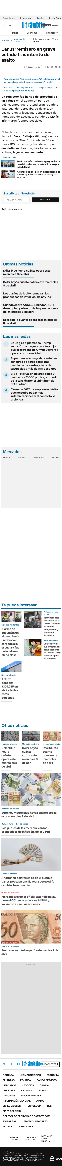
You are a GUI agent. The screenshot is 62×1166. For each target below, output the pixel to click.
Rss (49, 1105)
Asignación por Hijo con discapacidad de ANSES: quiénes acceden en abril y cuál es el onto (38, 174)
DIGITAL (15, 1138)
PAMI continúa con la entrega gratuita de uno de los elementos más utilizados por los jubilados (38, 164)
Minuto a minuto (11, 892)
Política (25, 1080)
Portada (8, 1075)
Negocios (28, 1085)
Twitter (4, 1064)
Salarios (40, 18)
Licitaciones (25, 1126)
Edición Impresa (31, 1095)
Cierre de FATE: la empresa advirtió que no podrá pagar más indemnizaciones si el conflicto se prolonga (34, 394)
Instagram (18, 1064)
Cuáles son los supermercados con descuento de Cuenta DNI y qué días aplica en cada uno (52, 651)
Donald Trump (55, 18)
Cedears (55, 457)
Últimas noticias (30, 1075)
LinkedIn (26, 1064)
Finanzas (50, 32)
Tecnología (33, 1105)
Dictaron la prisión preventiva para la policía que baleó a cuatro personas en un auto (31, 89)
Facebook (11, 1064)
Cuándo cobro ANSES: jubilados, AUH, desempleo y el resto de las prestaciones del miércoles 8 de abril (32, 80)
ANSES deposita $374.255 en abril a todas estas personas (9, 688)
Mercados (9, 1085)
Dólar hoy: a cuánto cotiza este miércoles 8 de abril (30, 283)
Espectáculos (12, 1105)
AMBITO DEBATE (46, 1138)
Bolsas (21, 457)
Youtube (33, 1064)
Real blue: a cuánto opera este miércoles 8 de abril (30, 321)
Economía (32, 32)
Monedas (7, 457)
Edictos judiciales (35, 1121)
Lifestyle (9, 1090)
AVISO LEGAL (10, 1121)
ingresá (55, 25)
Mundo (42, 1090)
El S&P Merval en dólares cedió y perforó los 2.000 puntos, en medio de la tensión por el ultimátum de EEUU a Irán (34, 379)
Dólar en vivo (25, 18)
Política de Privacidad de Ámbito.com (26, 1116)
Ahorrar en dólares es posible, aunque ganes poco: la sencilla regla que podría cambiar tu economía (27, 881)
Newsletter (55, 32)
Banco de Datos (47, 1080)
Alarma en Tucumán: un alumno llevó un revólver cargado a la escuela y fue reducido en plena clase (10, 642)
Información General (20, 40)
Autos (40, 1100)
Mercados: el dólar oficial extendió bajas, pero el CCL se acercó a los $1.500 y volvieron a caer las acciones (28, 900)
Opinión (44, 1085)
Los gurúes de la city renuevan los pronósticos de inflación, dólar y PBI (27, 295)
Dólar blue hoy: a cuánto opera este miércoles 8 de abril (27, 272)
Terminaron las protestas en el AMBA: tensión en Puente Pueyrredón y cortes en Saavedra (52, 626)
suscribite (46, 25)
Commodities (38, 457)
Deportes (9, 1095)
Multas (7, 1126)
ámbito (5, 40)
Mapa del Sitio (12, 1111)
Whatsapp (41, 1064)
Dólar (15, 32)
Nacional (27, 1090)
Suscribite (45, 200)
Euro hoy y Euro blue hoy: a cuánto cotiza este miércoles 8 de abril (29, 814)
